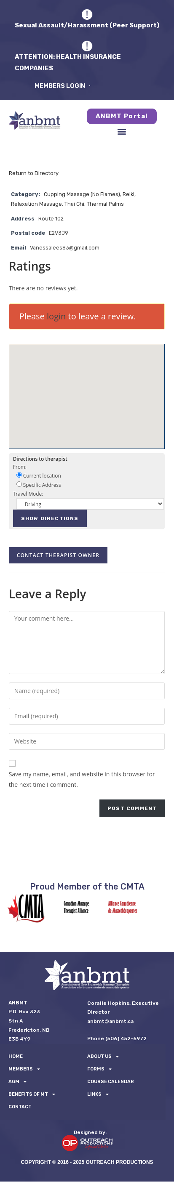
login (56, 316)
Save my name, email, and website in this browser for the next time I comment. (82, 779)
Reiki (128, 194)
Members (24, 1069)
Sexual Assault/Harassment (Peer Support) (87, 25)
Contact (20, 1107)
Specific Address (38, 484)
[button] (122, 131)
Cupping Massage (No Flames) (82, 194)
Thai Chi (74, 204)
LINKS (98, 1094)
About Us (103, 1056)
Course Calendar (110, 1081)
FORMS (99, 1069)
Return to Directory (34, 173)
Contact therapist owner (58, 555)
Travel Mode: (28, 493)
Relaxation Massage (36, 204)
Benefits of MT (31, 1094)
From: (20, 466)
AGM (17, 1082)
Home (15, 1056)
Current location (38, 475)
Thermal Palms (105, 204)
